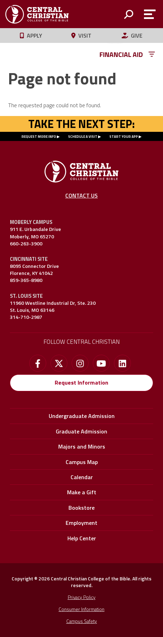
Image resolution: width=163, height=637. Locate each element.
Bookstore (81, 507)
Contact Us (81, 195)
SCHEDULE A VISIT (82, 136)
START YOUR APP (123, 136)
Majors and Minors (81, 446)
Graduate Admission (81, 431)
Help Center (81, 538)
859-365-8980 (26, 280)
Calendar (82, 477)
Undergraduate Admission (82, 416)
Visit (81, 35)
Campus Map (82, 462)
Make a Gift (81, 492)
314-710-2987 (26, 317)
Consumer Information (81, 609)
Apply (31, 35)
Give (132, 35)
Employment (81, 523)
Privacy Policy (82, 597)
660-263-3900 (26, 243)
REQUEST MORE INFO (39, 136)
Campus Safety (81, 621)
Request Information (81, 382)
